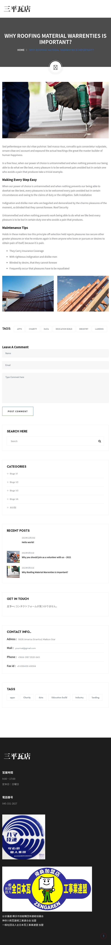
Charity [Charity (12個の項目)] (27, 697)
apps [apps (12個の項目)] (12, 697)
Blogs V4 (14, 499)
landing (99, 329)
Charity (33, 329)
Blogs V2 (14, 482)
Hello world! (28, 542)
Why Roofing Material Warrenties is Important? (45, 572)
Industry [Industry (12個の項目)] (79, 697)
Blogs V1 (14, 473)
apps (19, 329)
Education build (64, 329)
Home (21, 50)
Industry (83, 329)
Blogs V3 (14, 490)
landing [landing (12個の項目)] (95, 697)
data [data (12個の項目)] (41, 697)
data (46, 329)
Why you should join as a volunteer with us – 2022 (46, 557)
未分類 (13, 507)
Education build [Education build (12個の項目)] (59, 697)
